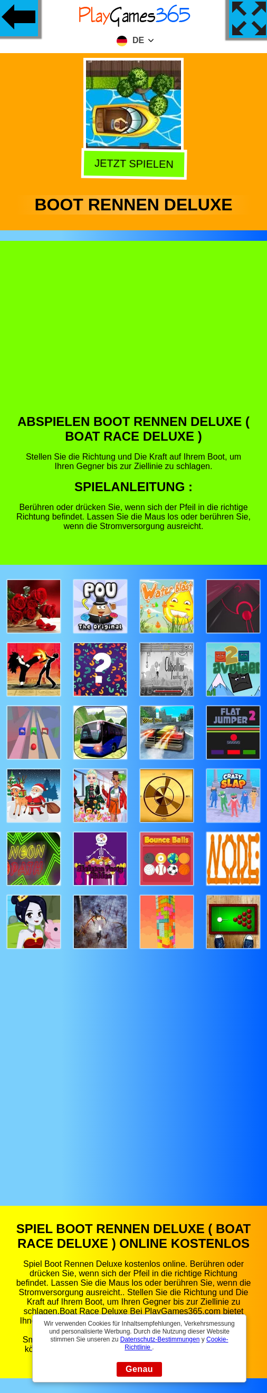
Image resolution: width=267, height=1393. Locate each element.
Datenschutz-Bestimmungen (160, 1339)
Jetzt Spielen (135, 165)
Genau (139, 1369)
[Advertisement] (134, 335)
